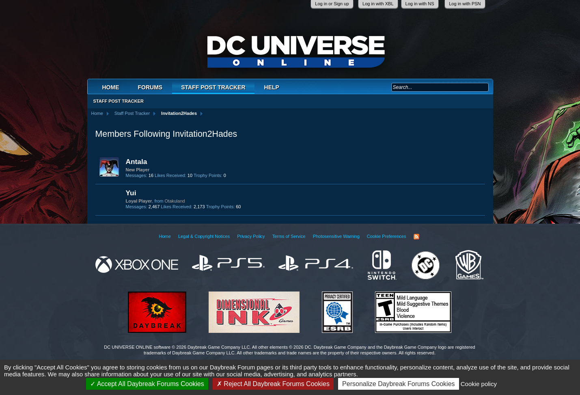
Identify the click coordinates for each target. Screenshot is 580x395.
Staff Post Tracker (213, 87)
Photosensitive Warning (336, 236)
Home (110, 87)
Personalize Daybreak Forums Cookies (398, 383)
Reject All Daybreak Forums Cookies (273, 383)
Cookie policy (479, 383)
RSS (416, 237)
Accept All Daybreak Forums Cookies (147, 383)
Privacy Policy (251, 236)
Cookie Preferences (386, 236)
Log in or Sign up (332, 3)
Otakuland (175, 201)
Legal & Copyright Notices (204, 236)
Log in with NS (419, 3)
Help (271, 87)
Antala (136, 162)
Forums (150, 87)
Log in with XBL (377, 3)
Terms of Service (289, 236)
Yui (131, 193)
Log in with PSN (465, 3)
